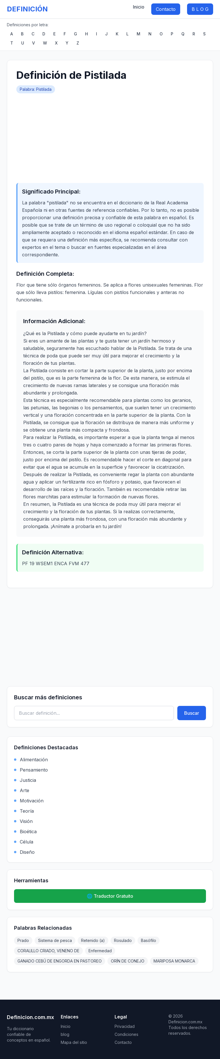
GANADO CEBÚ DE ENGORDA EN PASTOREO (59, 961)
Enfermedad (100, 950)
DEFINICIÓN (27, 9)
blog (65, 1034)
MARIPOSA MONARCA (174, 961)
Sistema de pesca (55, 940)
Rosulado (123, 940)
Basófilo (148, 940)
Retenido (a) (93, 940)
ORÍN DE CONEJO (127, 961)
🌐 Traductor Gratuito (110, 896)
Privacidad (125, 1026)
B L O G (200, 9)
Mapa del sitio (74, 1042)
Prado (23, 940)
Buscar (191, 713)
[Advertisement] (110, 136)
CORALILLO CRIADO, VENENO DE (48, 950)
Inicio (138, 7)
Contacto (166, 9)
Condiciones (126, 1034)
